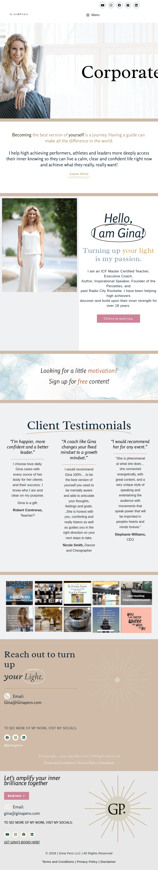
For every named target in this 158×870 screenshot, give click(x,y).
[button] (93, 15)
